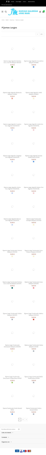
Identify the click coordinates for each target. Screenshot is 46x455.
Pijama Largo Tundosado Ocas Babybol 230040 (34, 282)
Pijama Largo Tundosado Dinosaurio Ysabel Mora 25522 (12, 377)
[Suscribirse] (19, 429)
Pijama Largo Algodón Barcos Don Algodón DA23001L (12, 219)
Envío (12, 1)
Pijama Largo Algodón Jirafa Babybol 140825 (34, 93)
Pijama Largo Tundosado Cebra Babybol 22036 (34, 345)
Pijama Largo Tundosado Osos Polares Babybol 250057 (34, 251)
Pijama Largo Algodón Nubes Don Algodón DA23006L (33, 188)
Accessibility (31, 1)
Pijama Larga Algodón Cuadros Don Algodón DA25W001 (12, 124)
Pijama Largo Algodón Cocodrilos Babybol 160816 (33, 61)
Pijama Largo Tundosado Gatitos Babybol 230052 (33, 314)
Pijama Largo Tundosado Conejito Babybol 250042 (33, 219)
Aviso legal (18, 1)
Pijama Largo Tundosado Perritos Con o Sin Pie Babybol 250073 (12, 282)
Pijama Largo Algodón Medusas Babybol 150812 (12, 93)
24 (41, 34)
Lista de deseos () (7, 5)
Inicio (24, 1)
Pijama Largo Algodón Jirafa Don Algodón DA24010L (33, 124)
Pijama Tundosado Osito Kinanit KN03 (12, 409)
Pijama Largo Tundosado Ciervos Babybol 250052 (12, 251)
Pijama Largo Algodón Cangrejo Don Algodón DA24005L (12, 156)
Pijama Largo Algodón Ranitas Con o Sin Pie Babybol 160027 (12, 61)
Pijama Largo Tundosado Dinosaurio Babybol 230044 (12, 345)
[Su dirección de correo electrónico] (8, 429)
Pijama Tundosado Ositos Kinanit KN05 (33, 409)
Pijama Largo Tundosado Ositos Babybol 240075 (12, 314)
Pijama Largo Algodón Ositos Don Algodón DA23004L (12, 188)
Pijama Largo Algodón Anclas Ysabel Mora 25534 (33, 156)
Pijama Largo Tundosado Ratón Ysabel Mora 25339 (34, 377)
